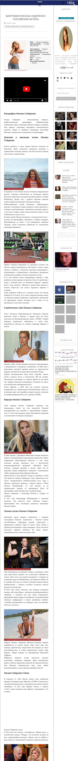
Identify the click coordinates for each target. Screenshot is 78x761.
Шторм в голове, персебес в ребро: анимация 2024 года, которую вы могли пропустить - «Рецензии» (66, 397)
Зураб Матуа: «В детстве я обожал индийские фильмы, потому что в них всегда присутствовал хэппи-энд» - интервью (69, 198)
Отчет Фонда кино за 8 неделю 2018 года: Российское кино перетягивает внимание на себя (66, 370)
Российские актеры (26, 26)
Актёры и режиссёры (12, 26)
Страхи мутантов (62, 269)
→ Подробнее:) (72, 63)
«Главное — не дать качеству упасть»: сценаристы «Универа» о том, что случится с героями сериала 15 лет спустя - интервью (69, 210)
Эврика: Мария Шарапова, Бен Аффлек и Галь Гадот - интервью (69, 188)
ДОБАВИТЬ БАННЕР (66, 18)
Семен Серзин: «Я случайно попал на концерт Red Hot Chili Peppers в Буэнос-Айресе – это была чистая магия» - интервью (69, 223)
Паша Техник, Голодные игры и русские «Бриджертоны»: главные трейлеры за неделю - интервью (69, 179)
